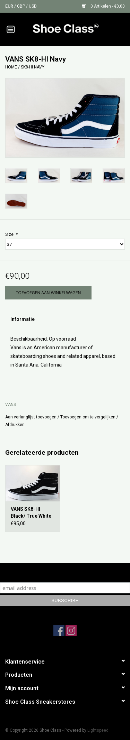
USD (33, 6)
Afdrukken (15, 424)
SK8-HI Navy (32, 67)
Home (11, 67)
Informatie (22, 319)
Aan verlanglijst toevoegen (31, 417)
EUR (9, 6)
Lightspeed (98, 730)
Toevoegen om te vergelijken (88, 417)
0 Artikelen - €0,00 (103, 6)
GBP (21, 6)
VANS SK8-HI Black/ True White (31, 512)
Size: (11, 234)
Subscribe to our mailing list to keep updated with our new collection (65, 572)
